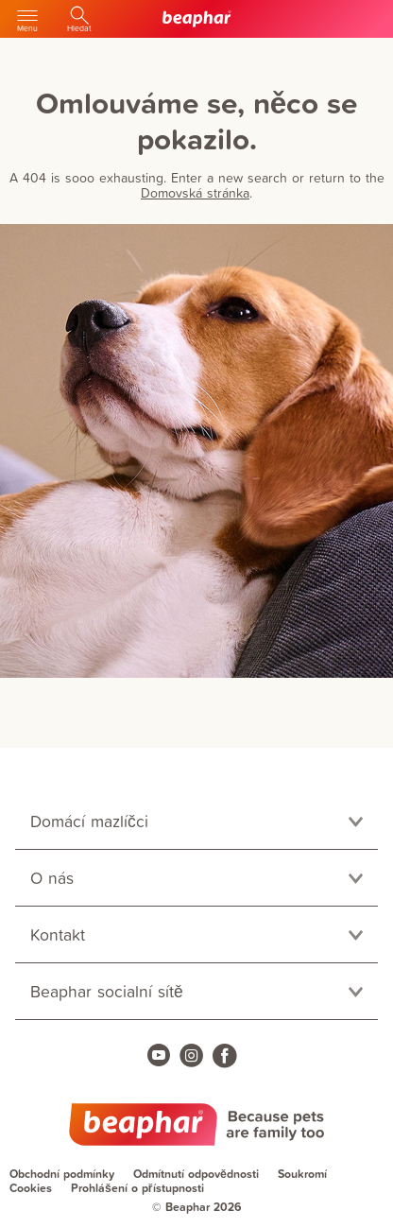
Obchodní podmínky (61, 1174)
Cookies (30, 1188)
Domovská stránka (195, 192)
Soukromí (302, 1174)
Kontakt (57, 934)
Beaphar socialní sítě (106, 991)
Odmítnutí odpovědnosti (196, 1174)
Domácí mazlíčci (89, 821)
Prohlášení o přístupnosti (137, 1188)
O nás (52, 878)
